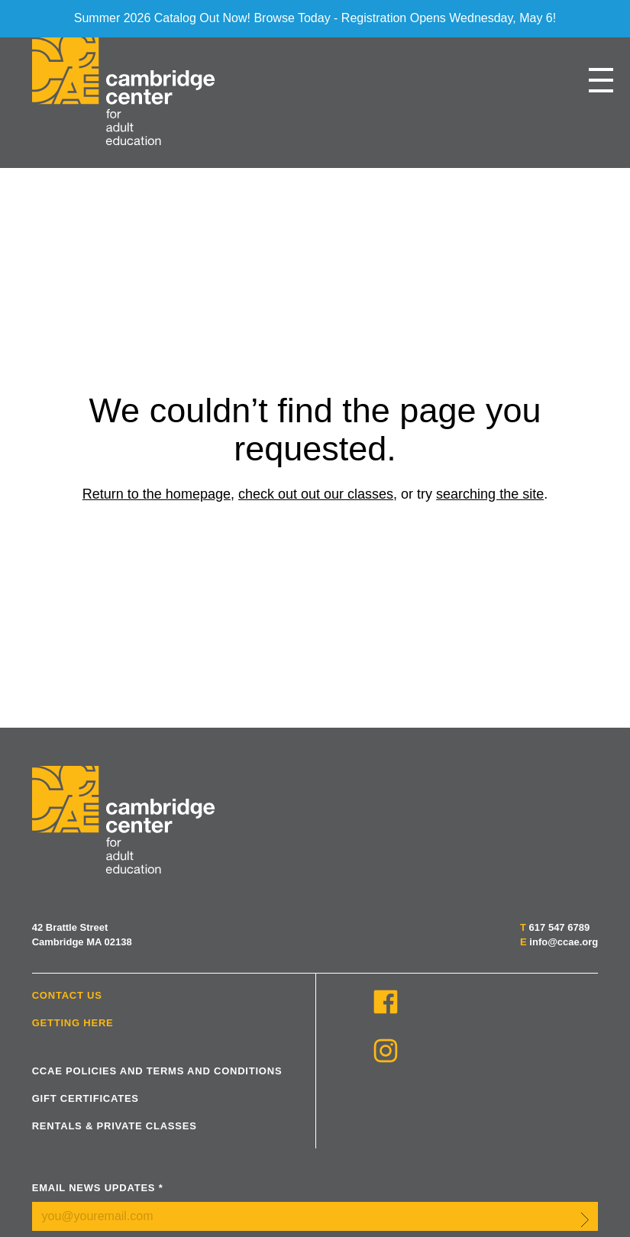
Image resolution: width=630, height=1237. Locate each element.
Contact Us (67, 995)
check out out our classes (315, 494)
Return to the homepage (156, 494)
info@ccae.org (563, 942)
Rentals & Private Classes (114, 1126)
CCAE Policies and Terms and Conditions (157, 1071)
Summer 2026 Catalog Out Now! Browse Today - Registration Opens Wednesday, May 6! (315, 17)
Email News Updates (97, 1187)
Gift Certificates (85, 1098)
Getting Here (73, 1023)
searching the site (490, 494)
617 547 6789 (559, 927)
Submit (585, 1219)
